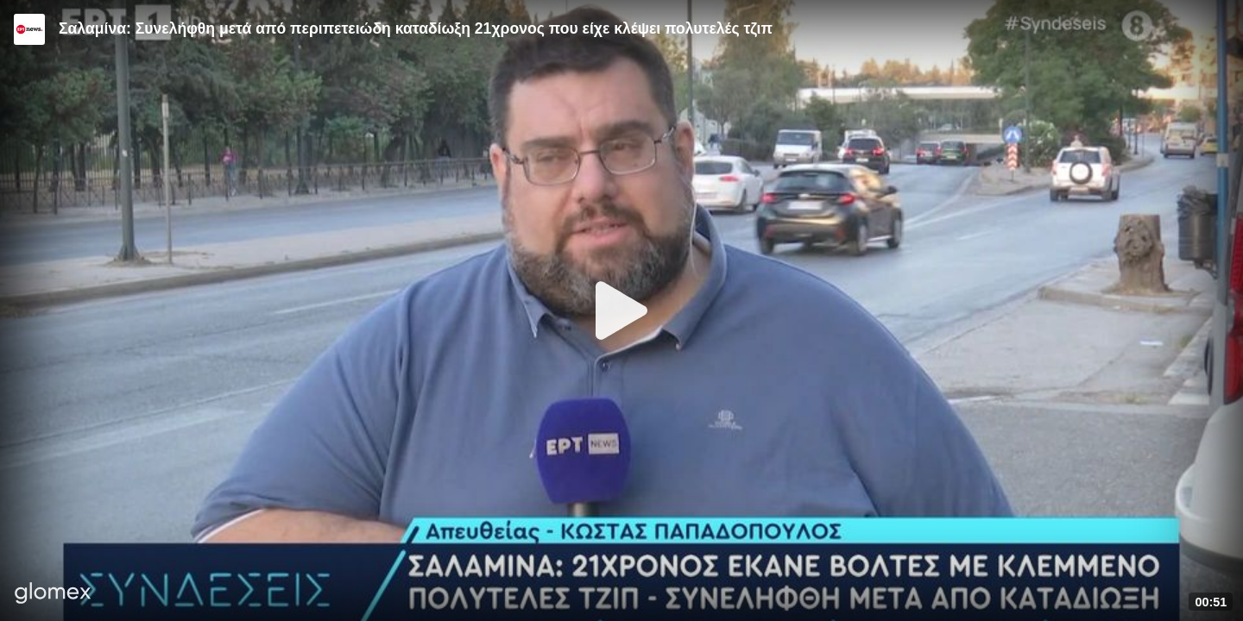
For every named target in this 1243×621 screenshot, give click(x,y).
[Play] (621, 310)
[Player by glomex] (53, 594)
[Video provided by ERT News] (29, 29)
